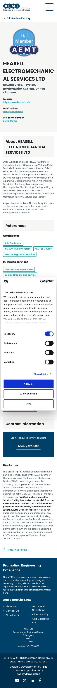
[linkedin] (32, 680)
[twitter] (25, 680)
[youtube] (17, 680)
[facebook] (40, 680)
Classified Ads (13, 615)
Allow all (28, 384)
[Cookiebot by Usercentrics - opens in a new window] (41, 282)
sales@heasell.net (13, 111)
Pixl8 (44, 667)
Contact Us (12, 611)
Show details (41, 374)
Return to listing (17, 550)
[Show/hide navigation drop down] (49, 7)
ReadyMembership (28, 674)
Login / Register (28, 446)
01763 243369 (10, 120)
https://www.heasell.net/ (16, 102)
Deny (28, 403)
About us (10, 606)
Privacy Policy (40, 614)
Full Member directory (18, 18)
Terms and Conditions (38, 608)
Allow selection (28, 393)
